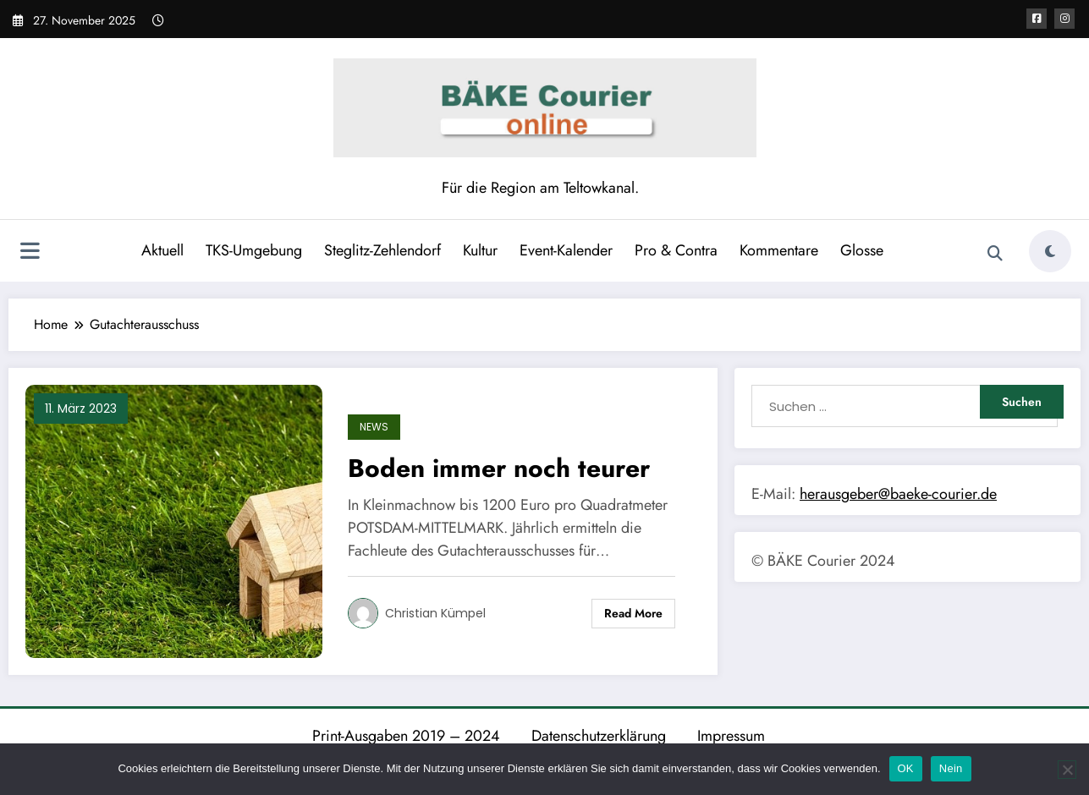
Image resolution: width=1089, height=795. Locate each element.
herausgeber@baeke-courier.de (898, 494)
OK (906, 768)
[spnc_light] (1050, 251)
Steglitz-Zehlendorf (382, 250)
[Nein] (1067, 769)
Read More (633, 613)
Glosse (861, 250)
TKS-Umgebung (254, 250)
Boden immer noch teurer (499, 468)
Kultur (480, 250)
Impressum (731, 736)
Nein (951, 768)
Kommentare (779, 250)
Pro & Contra (676, 250)
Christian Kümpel (435, 613)
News (374, 426)
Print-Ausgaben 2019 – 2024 (406, 736)
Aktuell (162, 250)
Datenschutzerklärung (598, 736)
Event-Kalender (566, 250)
